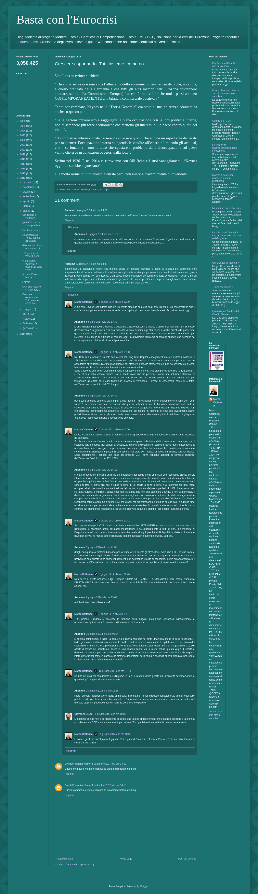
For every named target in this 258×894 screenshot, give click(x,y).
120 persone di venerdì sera (30, 254)
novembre (29, 187)
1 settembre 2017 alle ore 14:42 (109, 763)
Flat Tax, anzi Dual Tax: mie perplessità (224, 65)
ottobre (27, 191)
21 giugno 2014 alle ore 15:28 (102, 234)
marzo (26, 318)
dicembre (28, 182)
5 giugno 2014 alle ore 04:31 (91, 210)
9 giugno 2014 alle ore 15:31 (114, 614)
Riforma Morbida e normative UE (32, 247)
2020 (23, 149)
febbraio (28, 323)
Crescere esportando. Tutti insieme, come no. (31, 299)
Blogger (144, 886)
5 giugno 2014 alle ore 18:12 (101, 469)
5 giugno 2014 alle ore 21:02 (101, 547)
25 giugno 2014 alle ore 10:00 (110, 714)
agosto (27, 201)
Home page (126, 858)
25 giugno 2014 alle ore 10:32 (115, 734)
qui (90, 42)
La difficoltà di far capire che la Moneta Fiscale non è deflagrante (226, 235)
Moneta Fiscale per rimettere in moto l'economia (222, 178)
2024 (23, 130)
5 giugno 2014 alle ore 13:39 (101, 321)
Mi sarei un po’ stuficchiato (226, 208)
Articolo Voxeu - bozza (30, 276)
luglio (26, 206)
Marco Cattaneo (83, 302)
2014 (23, 178)
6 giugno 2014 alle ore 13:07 (101, 597)
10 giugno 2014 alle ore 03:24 (102, 633)
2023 (23, 135)
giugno (27, 210)
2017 (23, 164)
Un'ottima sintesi (31, 230)
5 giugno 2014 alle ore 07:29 (114, 302)
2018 (23, 159)
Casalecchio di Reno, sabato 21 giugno (31, 238)
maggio (27, 309)
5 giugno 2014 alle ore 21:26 (114, 574)
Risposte (73, 227)
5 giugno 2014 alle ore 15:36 (101, 395)
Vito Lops (104, 189)
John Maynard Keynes (77, 189)
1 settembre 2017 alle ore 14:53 (109, 785)
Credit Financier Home (78, 763)
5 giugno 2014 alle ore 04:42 (91, 264)
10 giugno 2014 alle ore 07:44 (115, 671)
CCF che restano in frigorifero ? (31, 288)
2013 (23, 334)
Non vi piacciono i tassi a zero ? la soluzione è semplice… (225, 93)
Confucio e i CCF (221, 120)
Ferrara (26, 282)
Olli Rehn (93, 189)
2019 (23, 154)
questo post (29, 42)
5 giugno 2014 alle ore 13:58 (114, 352)
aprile (26, 313)
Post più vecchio (187, 858)
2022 (23, 140)
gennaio (27, 328)
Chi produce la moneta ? (225, 262)
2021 (23, 144)
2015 (23, 173)
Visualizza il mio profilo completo (215, 715)
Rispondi (69, 220)
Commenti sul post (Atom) (80, 864)
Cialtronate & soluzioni (29, 216)
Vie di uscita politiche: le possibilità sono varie (32, 265)
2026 (23, 121)
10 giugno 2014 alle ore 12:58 (102, 690)
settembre (29, 196)
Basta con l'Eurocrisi (66, 19)
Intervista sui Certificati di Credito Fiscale (225, 313)
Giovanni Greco (83, 714)
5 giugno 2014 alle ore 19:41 (114, 520)
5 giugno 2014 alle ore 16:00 (114, 429)
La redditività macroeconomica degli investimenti (224, 148)
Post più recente (65, 858)
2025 (23, 126)
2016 (23, 168)
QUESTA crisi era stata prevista (31, 224)
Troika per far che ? (222, 287)
